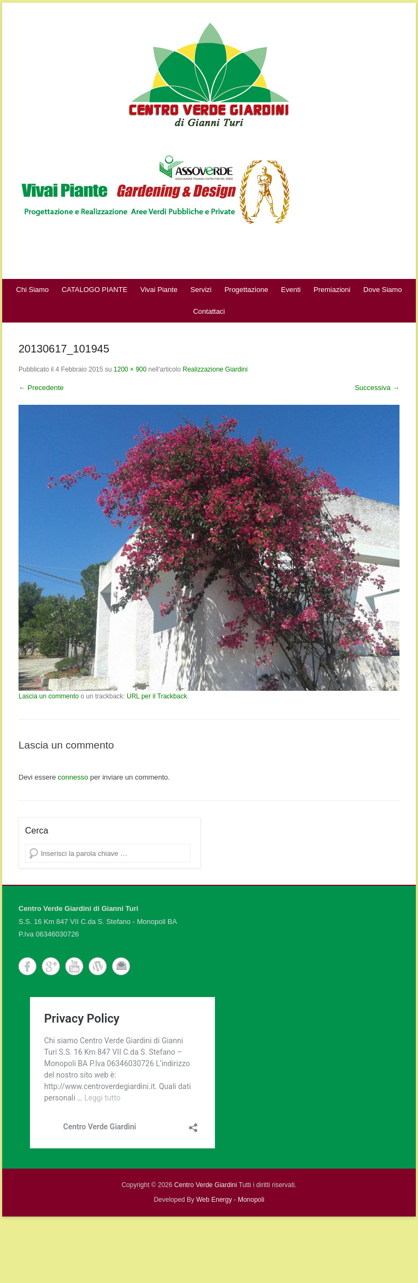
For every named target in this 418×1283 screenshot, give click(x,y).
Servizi (201, 289)
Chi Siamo (32, 289)
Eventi (290, 289)
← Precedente (41, 388)
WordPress (98, 966)
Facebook (27, 966)
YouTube (74, 966)
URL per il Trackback (157, 696)
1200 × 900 (130, 369)
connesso (73, 777)
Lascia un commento (49, 696)
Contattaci (209, 311)
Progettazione (246, 289)
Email (121, 966)
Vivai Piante (158, 289)
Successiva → (377, 388)
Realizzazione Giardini (215, 369)
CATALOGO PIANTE (94, 289)
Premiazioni (332, 289)
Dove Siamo (383, 289)
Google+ (51, 966)
